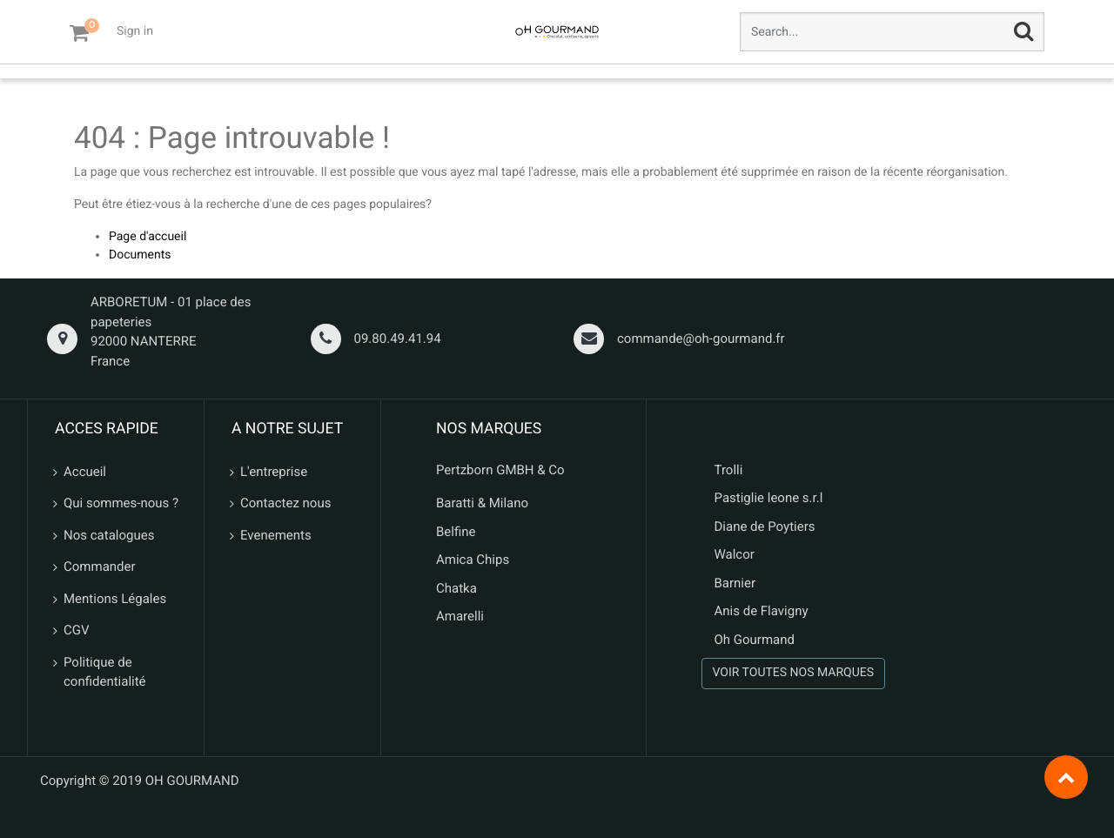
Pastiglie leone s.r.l (771, 498)
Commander (100, 566)
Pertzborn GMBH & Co (500, 470)
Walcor (735, 554)
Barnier (735, 583)
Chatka (456, 588)
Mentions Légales (115, 599)
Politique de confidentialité (105, 672)
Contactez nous (285, 503)
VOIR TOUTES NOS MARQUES (794, 673)
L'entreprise (273, 471)
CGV (77, 630)
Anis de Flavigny (762, 611)
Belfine (456, 532)
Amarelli (460, 616)
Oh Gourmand (755, 639)
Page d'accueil (147, 237)
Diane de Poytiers (765, 526)
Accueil (85, 471)
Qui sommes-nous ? (121, 503)
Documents (140, 255)
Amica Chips (472, 559)
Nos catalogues (109, 535)
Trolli (729, 470)
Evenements (276, 535)
